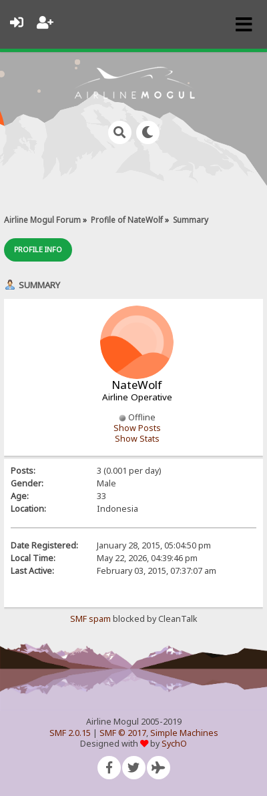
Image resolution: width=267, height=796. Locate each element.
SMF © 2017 (122, 733)
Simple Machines (184, 733)
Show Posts (137, 428)
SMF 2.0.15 (70, 733)
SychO (174, 743)
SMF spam (90, 619)
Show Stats (137, 438)
